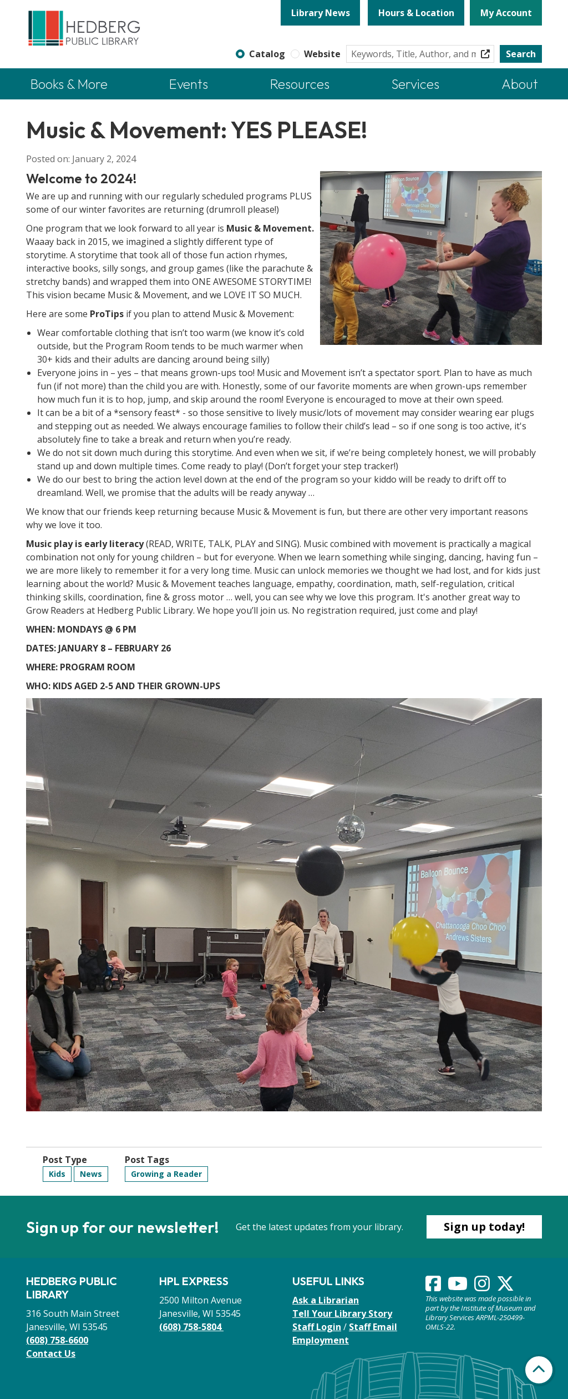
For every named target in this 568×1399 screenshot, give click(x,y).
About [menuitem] (519, 84)
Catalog (267, 54)
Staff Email (373, 1327)
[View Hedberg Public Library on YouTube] (459, 1287)
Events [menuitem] (188, 84)
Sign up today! (484, 1226)
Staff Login (316, 1327)
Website (322, 54)
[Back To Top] (539, 1370)
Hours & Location (416, 13)
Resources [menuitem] (299, 84)
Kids (57, 1174)
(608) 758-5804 (191, 1327)
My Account (506, 13)
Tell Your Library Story (342, 1313)
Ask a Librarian (325, 1300)
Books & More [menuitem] (69, 84)
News (91, 1174)
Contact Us (50, 1353)
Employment (320, 1340)
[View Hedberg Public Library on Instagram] (483, 1287)
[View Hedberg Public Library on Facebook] (434, 1287)
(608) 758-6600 (57, 1340)
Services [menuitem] (415, 84)
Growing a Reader (166, 1174)
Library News (320, 13)
